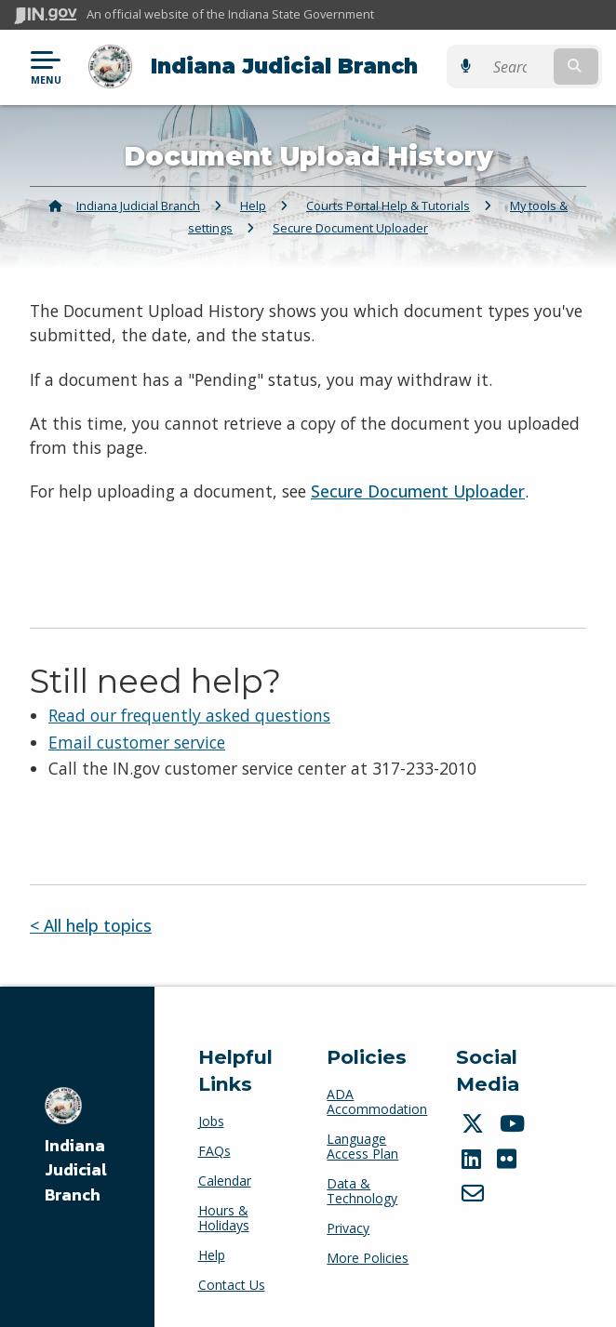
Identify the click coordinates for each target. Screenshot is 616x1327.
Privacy (348, 1228)
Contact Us (231, 1285)
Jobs (211, 1121)
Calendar (224, 1180)
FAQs (214, 1151)
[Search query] (518, 66)
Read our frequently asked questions (189, 715)
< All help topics (91, 925)
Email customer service (136, 741)
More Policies (367, 1258)
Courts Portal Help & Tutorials (388, 205)
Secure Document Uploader (350, 227)
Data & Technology (362, 1190)
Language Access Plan (362, 1146)
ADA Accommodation (377, 1101)
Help (253, 205)
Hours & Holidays (223, 1217)
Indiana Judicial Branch (284, 66)
